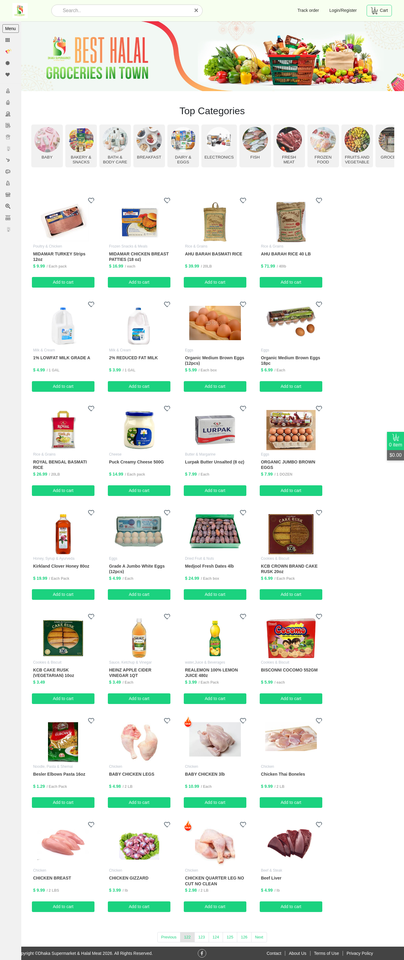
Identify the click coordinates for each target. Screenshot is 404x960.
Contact (274, 953)
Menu (10, 28)
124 (216, 937)
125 (230, 937)
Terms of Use (326, 953)
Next (259, 937)
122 (188, 937)
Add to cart (64, 282)
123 (202, 937)
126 (244, 937)
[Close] (196, 10)
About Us (297, 953)
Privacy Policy (360, 953)
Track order (308, 10)
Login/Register (343, 10)
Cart (379, 10)
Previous (169, 937)
